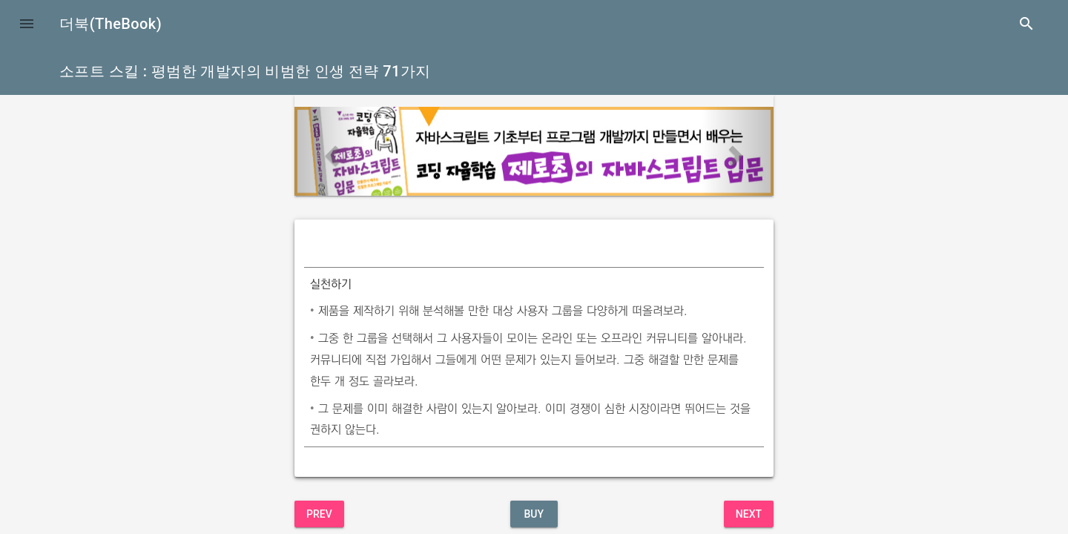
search (1026, 24)
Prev (319, 514)
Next (749, 514)
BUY (534, 514)
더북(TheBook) (110, 24)
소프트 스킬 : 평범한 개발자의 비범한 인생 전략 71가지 (245, 71)
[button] (26, 24)
